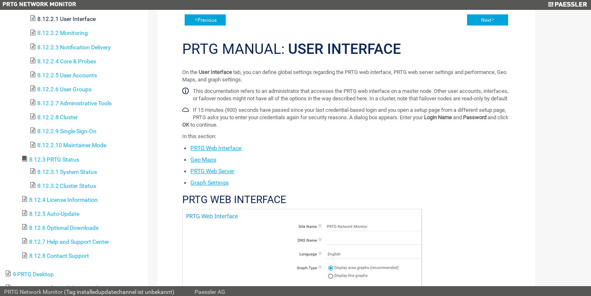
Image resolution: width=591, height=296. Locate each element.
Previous (207, 20)
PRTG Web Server (212, 171)
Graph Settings (209, 182)
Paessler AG (210, 292)
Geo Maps (203, 159)
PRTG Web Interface (215, 148)
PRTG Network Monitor (33, 292)
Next (486, 20)
